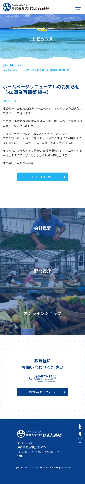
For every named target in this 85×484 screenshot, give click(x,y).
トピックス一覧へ (42, 177)
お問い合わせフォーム (42, 392)
